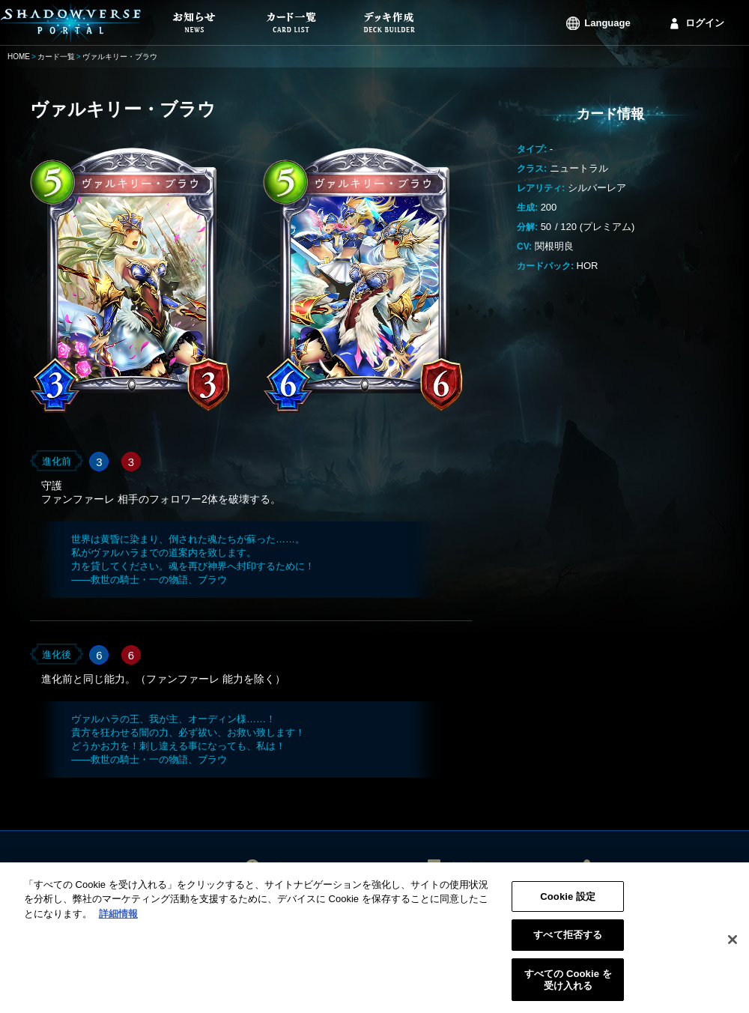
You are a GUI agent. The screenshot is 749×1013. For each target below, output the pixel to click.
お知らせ (287, 866)
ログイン (704, 22)
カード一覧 (56, 56)
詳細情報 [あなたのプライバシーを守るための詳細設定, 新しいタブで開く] (118, 919)
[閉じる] (732, 944)
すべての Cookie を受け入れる (568, 985)
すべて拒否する (567, 940)
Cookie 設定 (567, 901)
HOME (18, 56)
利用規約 (468, 866)
